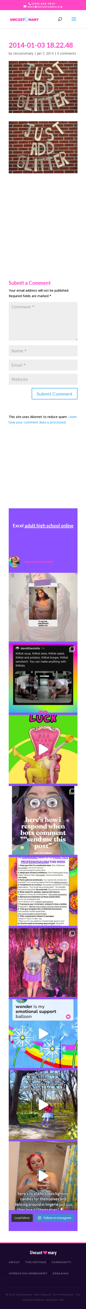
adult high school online (49, 525)
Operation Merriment (28, 1273)
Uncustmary (43, 1252)
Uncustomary (23, 53)
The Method (36, 1262)
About (14, 1262)
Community (61, 1262)
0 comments (66, 53)
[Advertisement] (43, 216)
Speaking (61, 1273)
